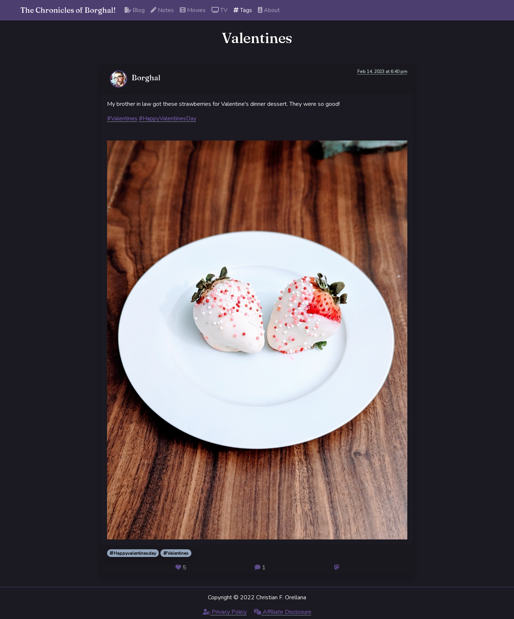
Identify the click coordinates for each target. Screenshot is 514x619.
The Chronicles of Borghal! (68, 10)
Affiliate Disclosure (282, 612)
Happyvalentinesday (133, 553)
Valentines (176, 553)
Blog (135, 10)
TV (220, 10)
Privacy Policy (225, 612)
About (269, 10)
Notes (162, 10)
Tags (242, 10)
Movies (193, 10)
